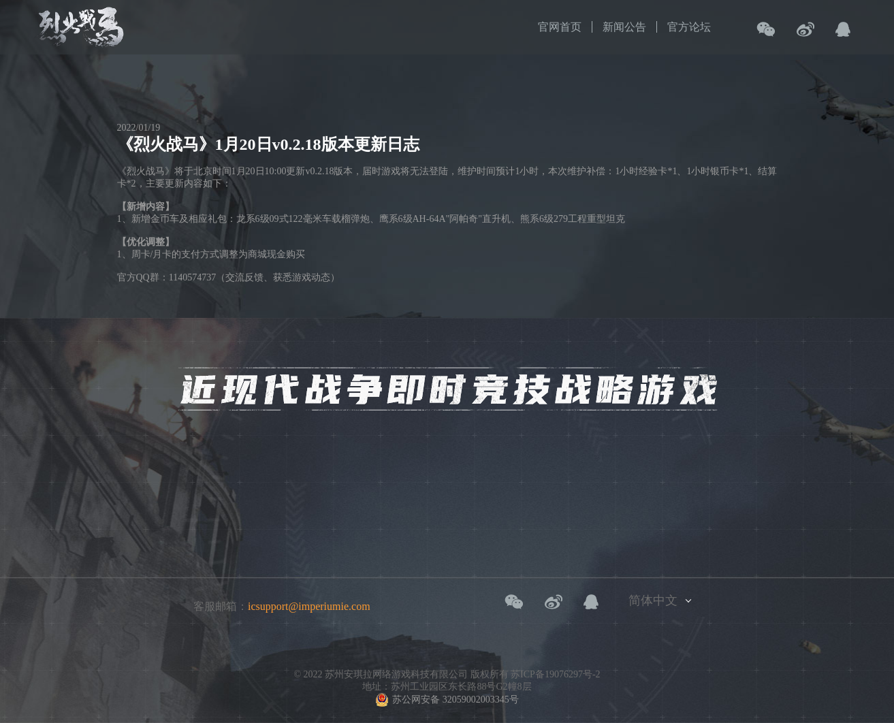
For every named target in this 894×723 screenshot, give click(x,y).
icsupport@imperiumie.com (309, 606)
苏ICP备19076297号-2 (555, 674)
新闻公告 (624, 27)
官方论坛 (689, 27)
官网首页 (559, 27)
